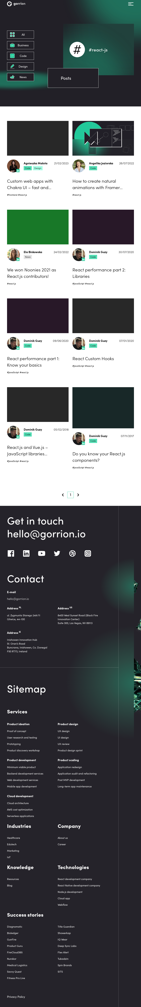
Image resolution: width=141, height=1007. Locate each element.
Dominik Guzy (98, 252)
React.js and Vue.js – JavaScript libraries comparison (27, 450)
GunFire (11, 939)
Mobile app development (22, 786)
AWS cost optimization (20, 809)
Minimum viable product (21, 767)
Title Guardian (66, 926)
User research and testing (22, 737)
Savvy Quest (14, 971)
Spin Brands (65, 965)
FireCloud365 (15, 952)
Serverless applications (20, 816)
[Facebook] (11, 553)
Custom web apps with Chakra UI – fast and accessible (30, 184)
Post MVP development (71, 780)
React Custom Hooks (93, 358)
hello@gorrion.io (46, 533)
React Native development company (79, 885)
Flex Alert (63, 952)
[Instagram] (88, 553)
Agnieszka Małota (35, 163)
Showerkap (64, 933)
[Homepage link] (16, 3)
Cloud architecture (18, 803)
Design (37, 168)
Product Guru (15, 946)
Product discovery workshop (23, 750)
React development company (75, 879)
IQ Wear (62, 939)
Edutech (12, 844)
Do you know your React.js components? (98, 456)
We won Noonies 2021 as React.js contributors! (31, 272)
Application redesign (70, 767)
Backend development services (25, 773)
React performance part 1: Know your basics (33, 361)
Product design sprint (70, 750)
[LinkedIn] (26, 553)
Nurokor (11, 958)
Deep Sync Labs (67, 946)
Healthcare (13, 837)
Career (62, 844)
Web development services (22, 780)
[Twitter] (57, 553)
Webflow (63, 904)
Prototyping (14, 744)
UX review (63, 744)
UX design (64, 731)
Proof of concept (16, 731)
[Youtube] (42, 553)
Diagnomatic (14, 926)
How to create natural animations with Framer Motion (96, 184)
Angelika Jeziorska (101, 163)
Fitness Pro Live (16, 978)
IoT (9, 857)
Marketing (13, 850)
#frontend (12, 194)
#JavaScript (78, 283)
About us (63, 837)
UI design (63, 737)
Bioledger (12, 933)
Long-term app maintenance (75, 786)
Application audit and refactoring (77, 773)
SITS (60, 971)
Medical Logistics (17, 965)
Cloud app (64, 898)
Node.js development (70, 891)
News (28, 256)
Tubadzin (63, 958)
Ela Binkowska (33, 252)
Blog (9, 885)
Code (27, 168)
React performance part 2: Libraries (99, 272)
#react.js (22, 194)
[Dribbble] (72, 553)
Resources (13, 879)
